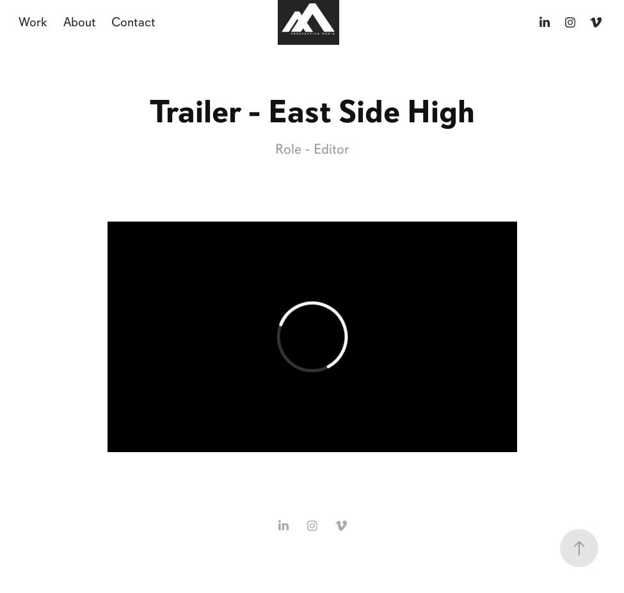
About (79, 22)
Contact (133, 22)
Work (33, 22)
